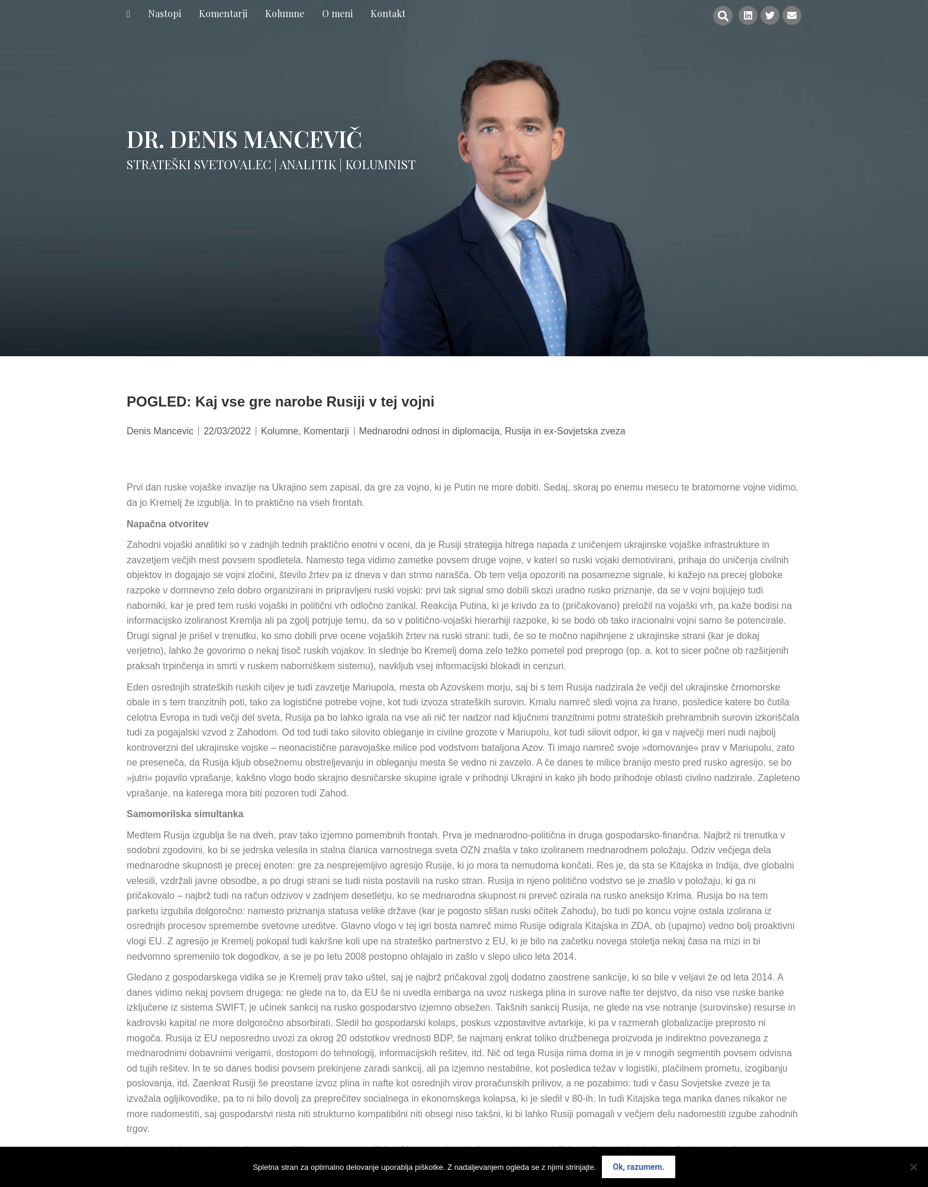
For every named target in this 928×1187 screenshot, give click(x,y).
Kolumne (279, 431)
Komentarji (326, 431)
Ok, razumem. (638, 1167)
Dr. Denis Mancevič (244, 138)
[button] (723, 15)
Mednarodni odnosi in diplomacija (429, 431)
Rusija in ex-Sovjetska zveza (565, 431)
